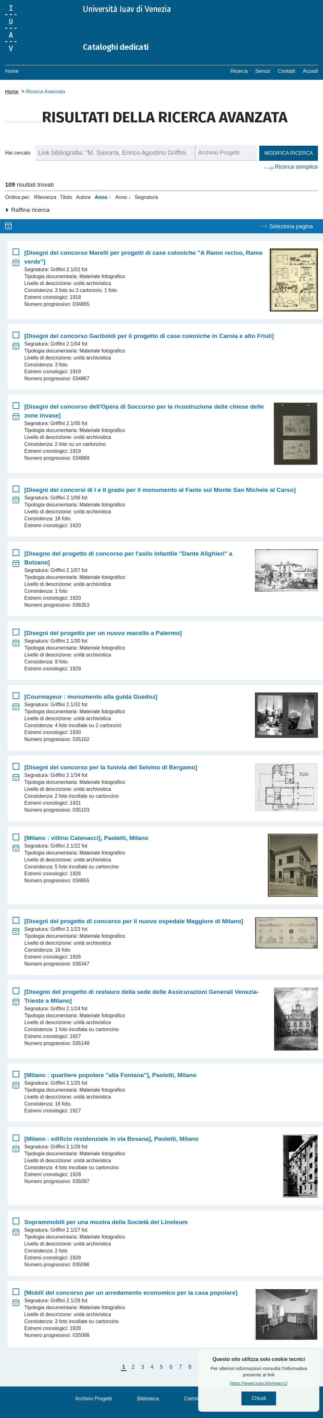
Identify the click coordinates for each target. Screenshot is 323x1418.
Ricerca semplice (296, 167)
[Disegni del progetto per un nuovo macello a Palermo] (103, 633)
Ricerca (239, 71)
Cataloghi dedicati (121, 46)
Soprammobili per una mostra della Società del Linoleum (106, 1222)
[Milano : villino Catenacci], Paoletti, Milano (86, 838)
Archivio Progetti (93, 1398)
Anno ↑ (103, 197)
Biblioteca (148, 1398)
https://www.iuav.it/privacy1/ (277, 1384)
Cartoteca (195, 1398)
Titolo (66, 197)
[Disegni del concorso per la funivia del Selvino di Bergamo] (110, 767)
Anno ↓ (123, 197)
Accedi (310, 71)
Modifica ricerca (288, 153)
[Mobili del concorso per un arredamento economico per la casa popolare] (131, 1292)
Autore (83, 197)
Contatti (286, 71)
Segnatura (146, 197)
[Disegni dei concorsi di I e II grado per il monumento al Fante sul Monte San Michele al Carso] (160, 490)
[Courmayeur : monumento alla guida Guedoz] (90, 696)
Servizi (262, 71)
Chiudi (277, 1399)
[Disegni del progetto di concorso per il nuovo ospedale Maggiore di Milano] (133, 921)
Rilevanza (45, 197)
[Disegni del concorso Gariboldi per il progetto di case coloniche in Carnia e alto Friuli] (149, 336)
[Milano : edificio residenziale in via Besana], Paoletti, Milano (111, 1138)
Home (12, 71)
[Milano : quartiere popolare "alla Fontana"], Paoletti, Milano (110, 1075)
